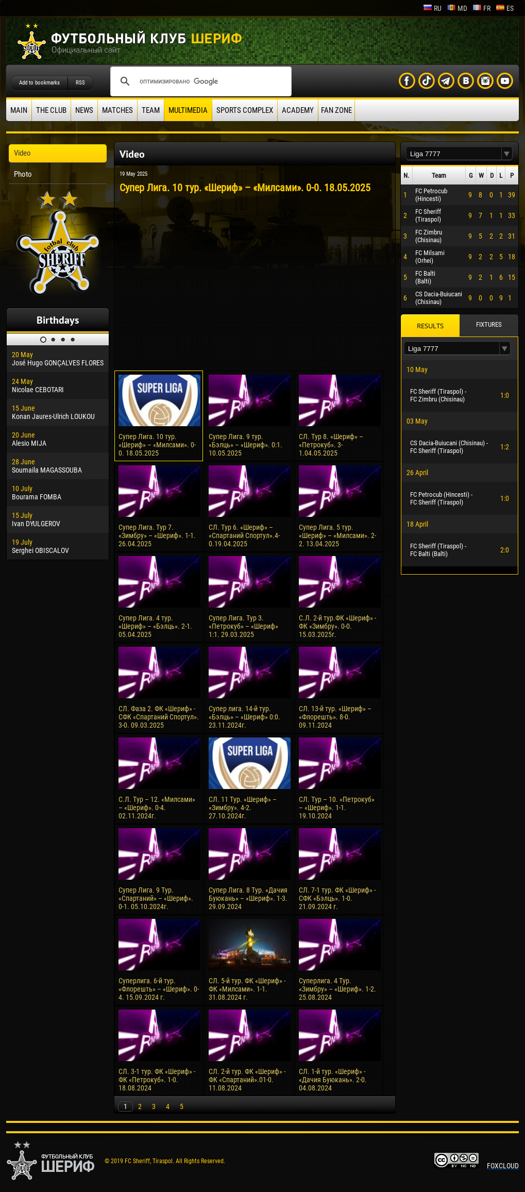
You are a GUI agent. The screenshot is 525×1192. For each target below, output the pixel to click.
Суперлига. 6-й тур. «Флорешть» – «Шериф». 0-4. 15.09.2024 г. (158, 989)
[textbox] (454, 153)
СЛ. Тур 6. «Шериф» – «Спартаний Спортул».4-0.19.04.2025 (244, 535)
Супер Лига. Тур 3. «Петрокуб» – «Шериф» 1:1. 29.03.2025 (243, 626)
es (505, 8)
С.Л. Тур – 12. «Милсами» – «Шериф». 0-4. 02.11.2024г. (156, 807)
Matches (117, 110)
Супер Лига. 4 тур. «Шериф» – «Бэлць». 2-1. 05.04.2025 (155, 626)
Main (18, 110)
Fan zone (336, 110)
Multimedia (188, 110)
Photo (23, 174)
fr (481, 8)
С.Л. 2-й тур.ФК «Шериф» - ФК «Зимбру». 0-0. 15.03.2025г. (337, 626)
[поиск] (199, 81)
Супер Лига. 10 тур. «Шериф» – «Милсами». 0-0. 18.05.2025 (157, 444)
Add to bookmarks (39, 82)
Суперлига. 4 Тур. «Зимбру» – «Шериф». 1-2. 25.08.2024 (337, 989)
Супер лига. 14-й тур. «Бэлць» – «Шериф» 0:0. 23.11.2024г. (244, 716)
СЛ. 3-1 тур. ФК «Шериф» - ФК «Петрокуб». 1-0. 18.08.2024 (156, 1079)
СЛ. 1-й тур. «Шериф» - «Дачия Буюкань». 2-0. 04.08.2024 (333, 1079)
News (84, 110)
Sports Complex (244, 110)
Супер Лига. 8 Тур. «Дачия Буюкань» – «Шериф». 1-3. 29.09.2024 (248, 898)
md (457, 8)
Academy (298, 110)
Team (151, 110)
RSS (80, 82)
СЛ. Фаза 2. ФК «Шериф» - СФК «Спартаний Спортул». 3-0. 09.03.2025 (158, 716)
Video (22, 153)
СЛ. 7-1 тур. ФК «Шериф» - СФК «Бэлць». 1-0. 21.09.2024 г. (337, 898)
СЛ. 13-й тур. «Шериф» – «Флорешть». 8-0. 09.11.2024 (335, 716)
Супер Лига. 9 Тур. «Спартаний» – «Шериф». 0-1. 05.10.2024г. (155, 898)
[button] (507, 153)
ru (432, 8)
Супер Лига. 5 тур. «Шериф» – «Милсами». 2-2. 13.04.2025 (337, 535)
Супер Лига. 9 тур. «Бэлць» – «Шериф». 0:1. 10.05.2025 (245, 444)
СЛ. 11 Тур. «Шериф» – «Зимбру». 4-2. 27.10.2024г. (243, 807)
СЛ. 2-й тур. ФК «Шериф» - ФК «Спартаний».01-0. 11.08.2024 (247, 1079)
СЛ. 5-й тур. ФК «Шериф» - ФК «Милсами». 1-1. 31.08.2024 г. (247, 989)
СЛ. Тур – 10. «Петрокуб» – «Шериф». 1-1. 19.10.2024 (337, 807)
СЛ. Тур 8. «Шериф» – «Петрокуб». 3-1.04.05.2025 (331, 444)
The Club (51, 110)
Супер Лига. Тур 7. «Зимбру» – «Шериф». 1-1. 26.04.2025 (157, 535)
